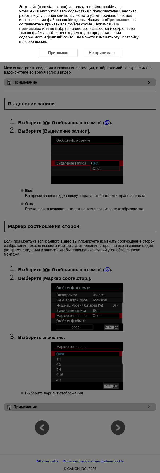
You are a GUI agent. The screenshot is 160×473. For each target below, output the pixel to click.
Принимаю (117, 20)
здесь (79, 20)
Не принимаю (102, 53)
